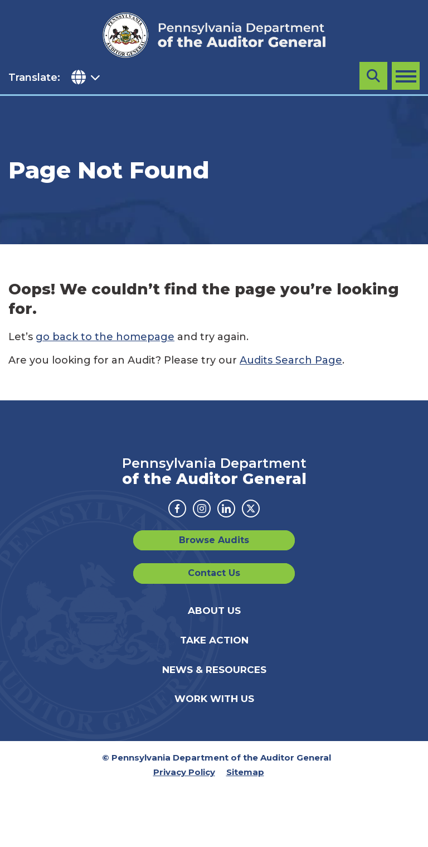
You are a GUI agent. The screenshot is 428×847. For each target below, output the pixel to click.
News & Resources (214, 669)
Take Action (214, 640)
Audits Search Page (291, 360)
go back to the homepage (105, 337)
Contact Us (214, 573)
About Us (214, 610)
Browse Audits (214, 540)
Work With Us (214, 698)
